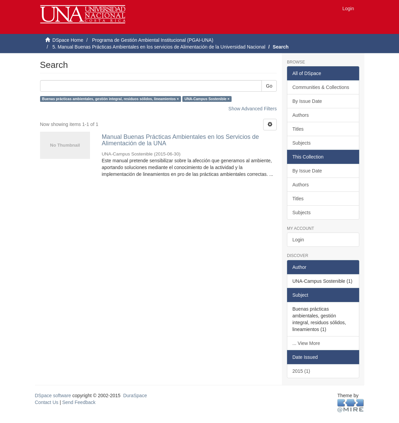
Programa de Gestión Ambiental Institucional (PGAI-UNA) (152, 40)
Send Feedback (78, 402)
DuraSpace (135, 395)
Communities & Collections (320, 87)
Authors (300, 115)
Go (269, 86)
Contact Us (46, 402)
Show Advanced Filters (253, 108)
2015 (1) (301, 371)
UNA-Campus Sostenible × (207, 99)
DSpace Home (67, 40)
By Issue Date (307, 101)
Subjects (301, 143)
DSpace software (53, 395)
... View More (306, 343)
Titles (298, 129)
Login (298, 239)
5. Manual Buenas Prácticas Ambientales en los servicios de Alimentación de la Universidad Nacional (158, 47)
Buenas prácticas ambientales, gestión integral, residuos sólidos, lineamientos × (110, 99)
